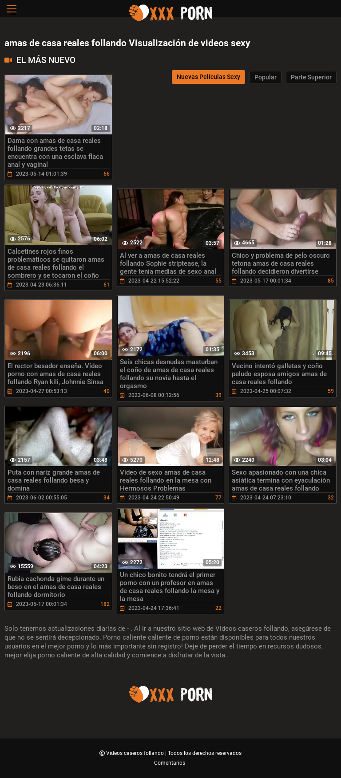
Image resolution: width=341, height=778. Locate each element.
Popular (265, 77)
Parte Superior (311, 77)
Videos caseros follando (135, 753)
